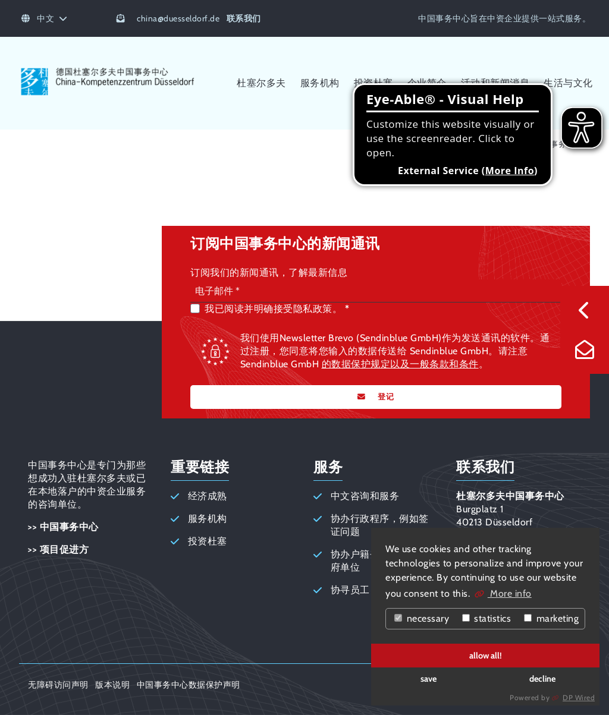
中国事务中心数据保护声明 (188, 684)
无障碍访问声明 (58, 684)
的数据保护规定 (356, 364)
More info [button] (510, 593)
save (428, 678)
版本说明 (112, 684)
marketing (551, 618)
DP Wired (579, 697)
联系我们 (244, 18)
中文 (44, 18)
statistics (486, 618)
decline (542, 678)
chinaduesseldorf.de (178, 18)
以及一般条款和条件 (434, 364)
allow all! (485, 655)
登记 (384, 396)
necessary (421, 618)
